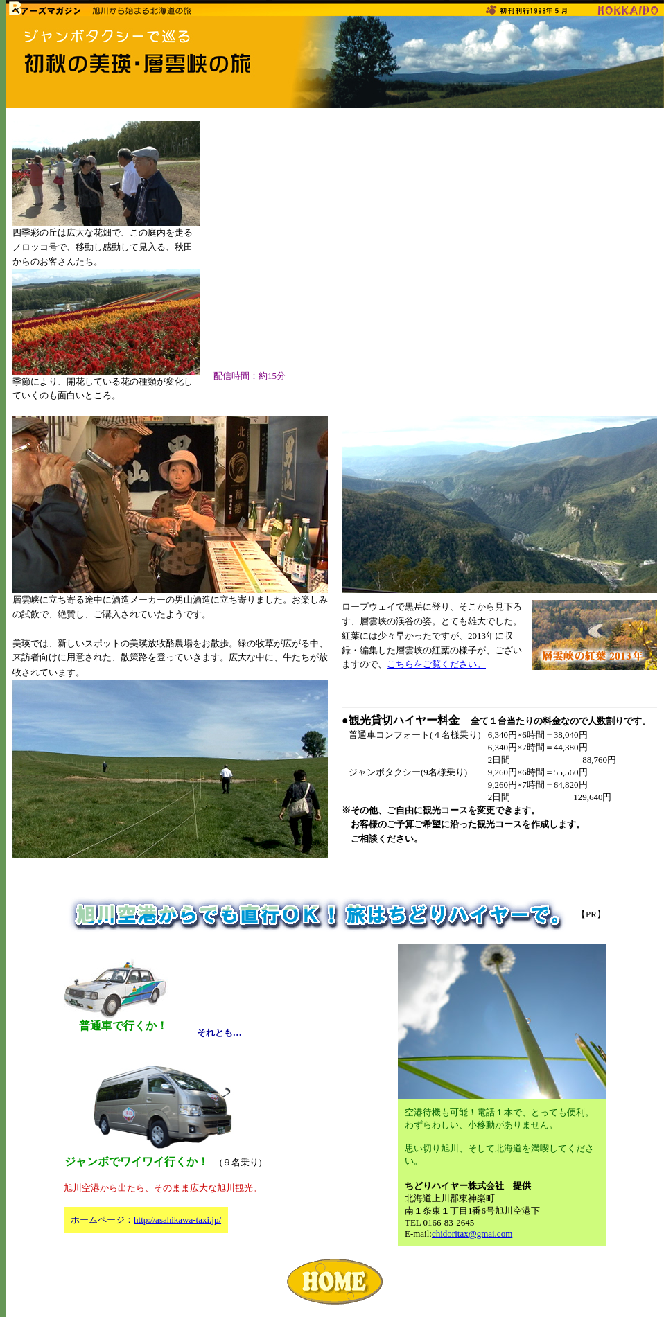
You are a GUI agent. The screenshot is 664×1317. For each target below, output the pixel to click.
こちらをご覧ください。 (436, 664)
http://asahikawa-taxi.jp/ (177, 1219)
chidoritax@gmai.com (472, 1233)
